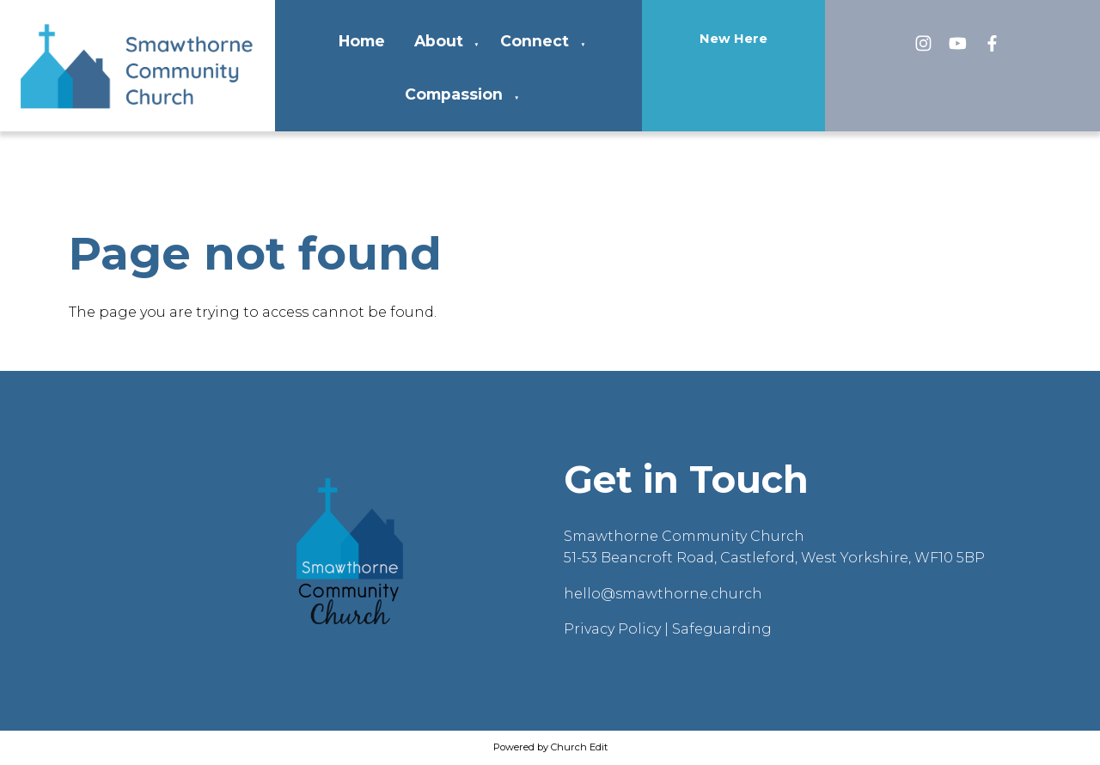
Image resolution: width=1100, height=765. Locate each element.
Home (362, 41)
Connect (534, 41)
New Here (733, 38)
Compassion (454, 94)
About (438, 41)
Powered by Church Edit (550, 747)
